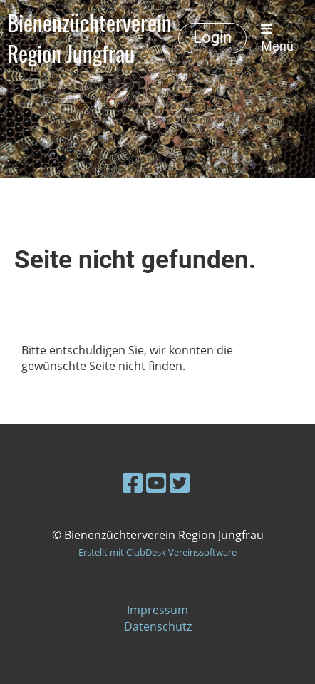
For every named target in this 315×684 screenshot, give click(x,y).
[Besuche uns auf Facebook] (133, 482)
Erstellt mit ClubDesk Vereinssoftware (157, 552)
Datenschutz (158, 626)
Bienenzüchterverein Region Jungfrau (89, 38)
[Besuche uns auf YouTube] (156, 482)
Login (212, 37)
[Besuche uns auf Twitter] (180, 482)
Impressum (157, 610)
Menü (277, 38)
